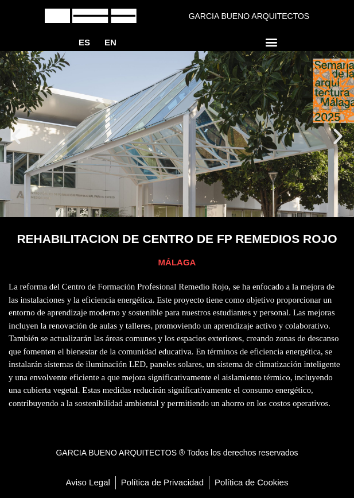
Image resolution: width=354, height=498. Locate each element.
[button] (271, 41)
